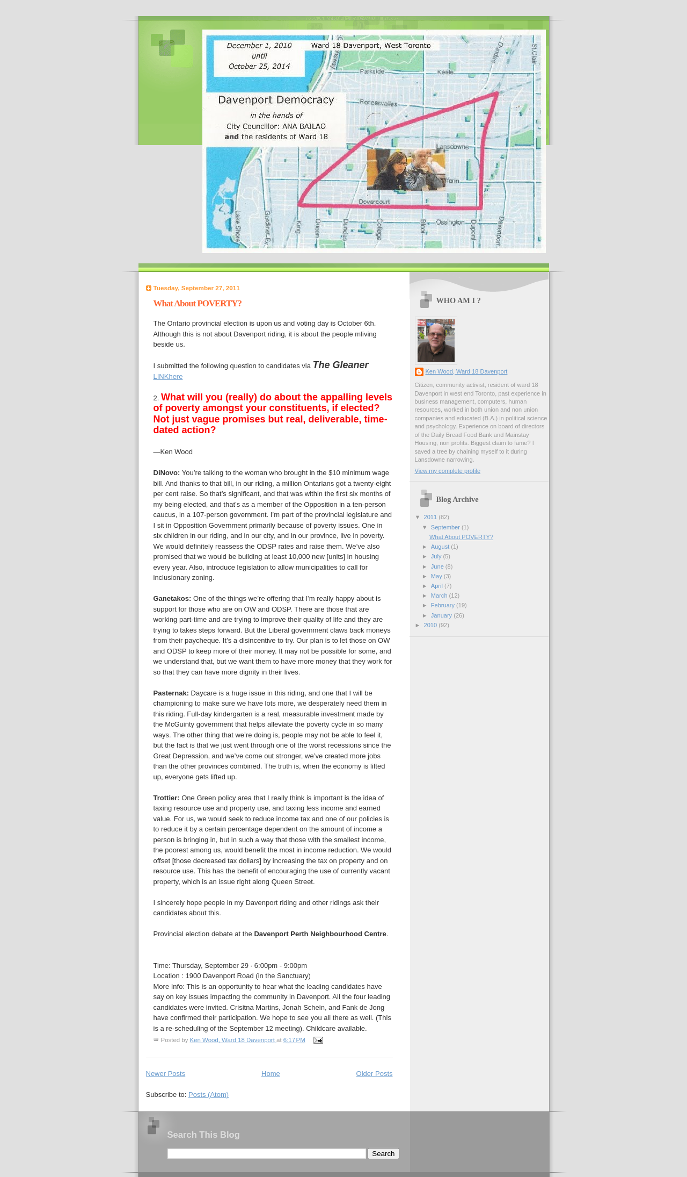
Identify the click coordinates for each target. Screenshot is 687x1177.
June (438, 566)
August (441, 546)
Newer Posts (166, 1074)
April (437, 586)
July (437, 556)
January (442, 615)
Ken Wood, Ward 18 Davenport (467, 371)
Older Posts (374, 1074)
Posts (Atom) (208, 1094)
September (446, 527)
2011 (431, 517)
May (437, 576)
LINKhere (168, 376)
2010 (431, 625)
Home (270, 1074)
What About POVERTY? (198, 303)
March (440, 595)
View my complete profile (448, 471)
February (443, 605)
